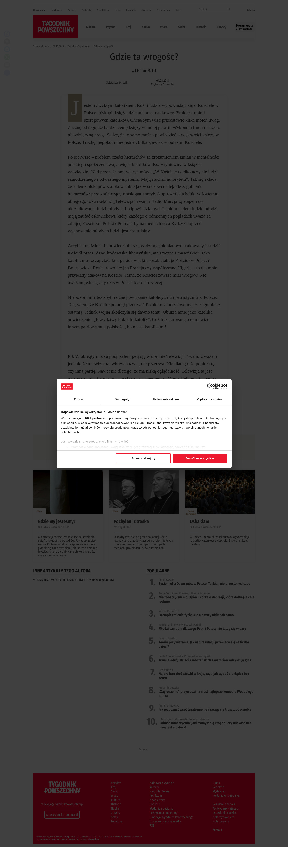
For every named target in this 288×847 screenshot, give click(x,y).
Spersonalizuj (143, 458)
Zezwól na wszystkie (200, 458)
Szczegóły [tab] (122, 399)
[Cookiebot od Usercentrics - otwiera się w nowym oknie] (210, 386)
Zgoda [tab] (78, 399)
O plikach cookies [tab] (209, 399)
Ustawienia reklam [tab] (166, 399)
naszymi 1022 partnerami (89, 418)
